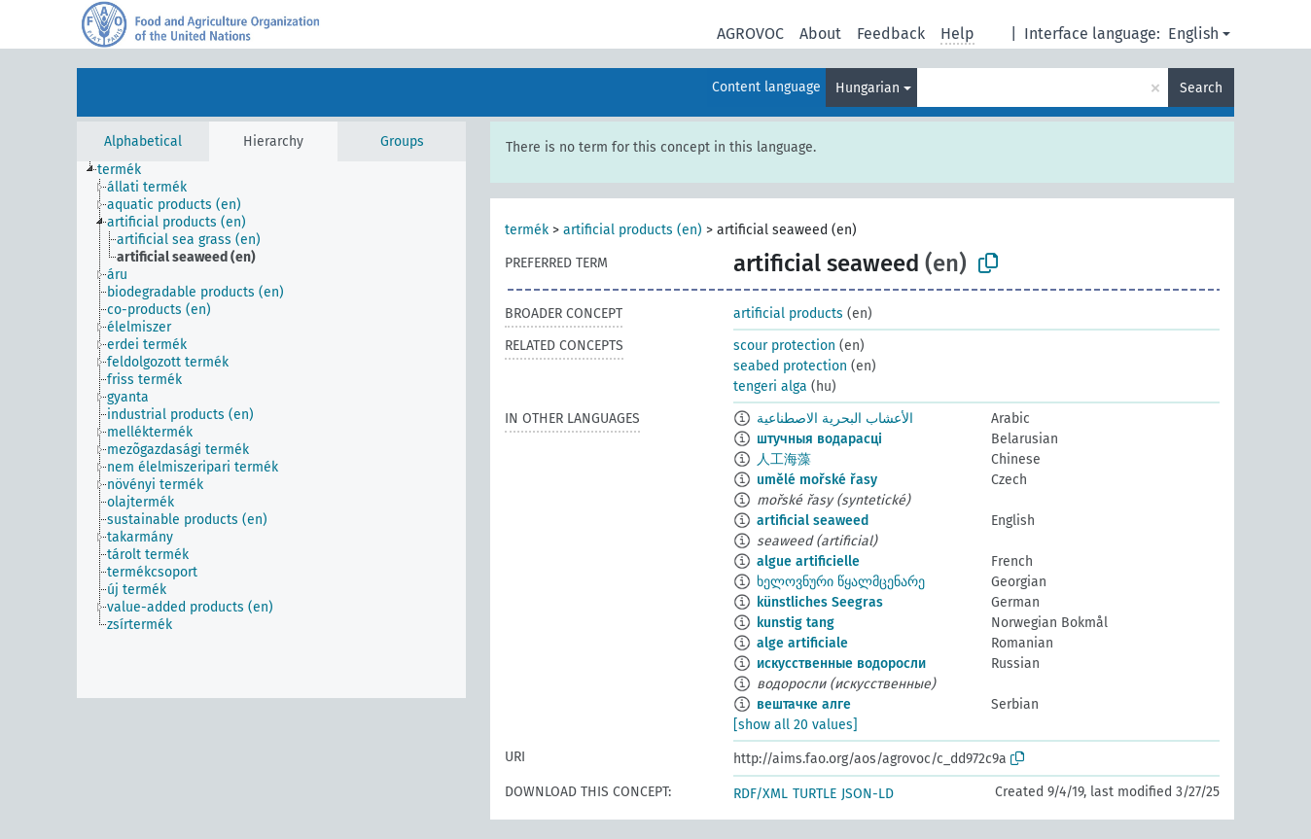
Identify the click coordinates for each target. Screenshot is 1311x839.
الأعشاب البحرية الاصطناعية (835, 418)
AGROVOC (750, 33)
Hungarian (867, 88)
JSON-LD (867, 794)
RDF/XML (760, 794)
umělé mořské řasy (817, 480)
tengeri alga (770, 386)
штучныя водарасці (819, 439)
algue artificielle (808, 561)
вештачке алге (804, 704)
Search (1201, 88)
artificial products (788, 313)
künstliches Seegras (820, 602)
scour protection (784, 345)
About (820, 33)
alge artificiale (802, 643)
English (1193, 33)
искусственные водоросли (841, 663)
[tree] (271, 429)
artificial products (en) (632, 230)
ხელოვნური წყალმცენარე (841, 582)
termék (527, 230)
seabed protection (790, 366)
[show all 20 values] (795, 725)
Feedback (891, 33)
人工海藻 (784, 459)
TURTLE (814, 794)
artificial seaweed (812, 520)
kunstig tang (795, 622)
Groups (402, 141)
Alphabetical (143, 141)
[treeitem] (127, 170)
